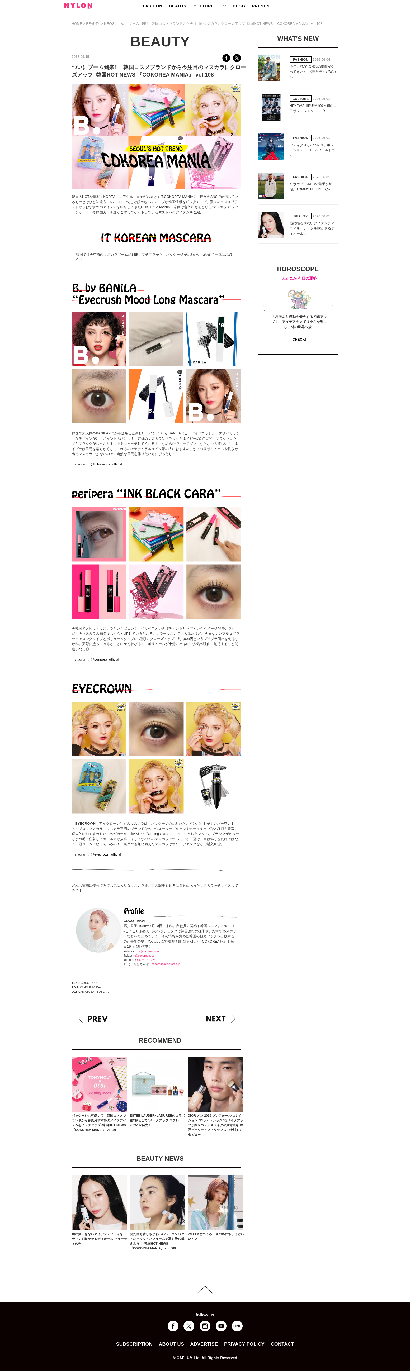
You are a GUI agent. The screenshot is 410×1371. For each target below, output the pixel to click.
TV (223, 6)
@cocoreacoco (149, 951)
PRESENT (262, 6)
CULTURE (204, 6)
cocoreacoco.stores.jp (166, 964)
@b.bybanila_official (106, 464)
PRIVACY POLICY (244, 1344)
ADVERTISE (204, 1344)
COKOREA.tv (146, 959)
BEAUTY (178, 6)
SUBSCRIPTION (134, 1344)
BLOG (239, 6)
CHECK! (299, 339)
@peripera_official (105, 659)
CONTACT (282, 1344)
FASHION (153, 6)
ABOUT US (171, 1344)
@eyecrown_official (106, 854)
